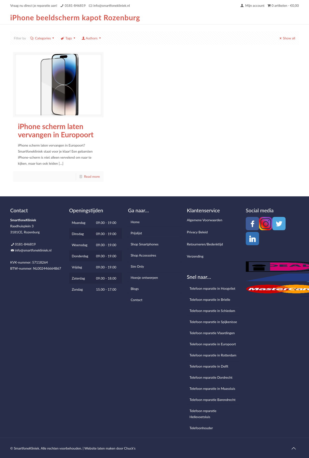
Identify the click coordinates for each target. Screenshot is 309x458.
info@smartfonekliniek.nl (111, 5)
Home (135, 222)
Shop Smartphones (145, 244)
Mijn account (252, 5)
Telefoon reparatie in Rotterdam (213, 355)
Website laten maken (99, 448)
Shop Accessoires (143, 255)
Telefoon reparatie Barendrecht (212, 400)
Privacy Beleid (197, 232)
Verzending (195, 256)
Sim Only (137, 266)
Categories (42, 38)
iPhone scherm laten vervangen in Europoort (55, 130)
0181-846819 (75, 5)
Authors (91, 38)
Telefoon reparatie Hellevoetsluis (203, 414)
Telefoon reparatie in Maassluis (212, 388)
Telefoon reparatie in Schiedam (212, 311)
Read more (92, 176)
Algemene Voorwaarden (204, 220)
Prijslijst (136, 233)
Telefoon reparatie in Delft (209, 366)
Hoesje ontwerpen (144, 277)
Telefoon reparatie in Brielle (210, 299)
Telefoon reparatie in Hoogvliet (212, 288)
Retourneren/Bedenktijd (205, 244)
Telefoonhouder (201, 428)
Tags (68, 38)
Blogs (135, 289)
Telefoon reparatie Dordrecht (211, 377)
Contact (136, 300)
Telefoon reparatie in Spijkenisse (213, 322)
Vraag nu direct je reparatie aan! (33, 5)
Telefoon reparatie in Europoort (213, 344)
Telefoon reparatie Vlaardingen (212, 333)
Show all (286, 38)
